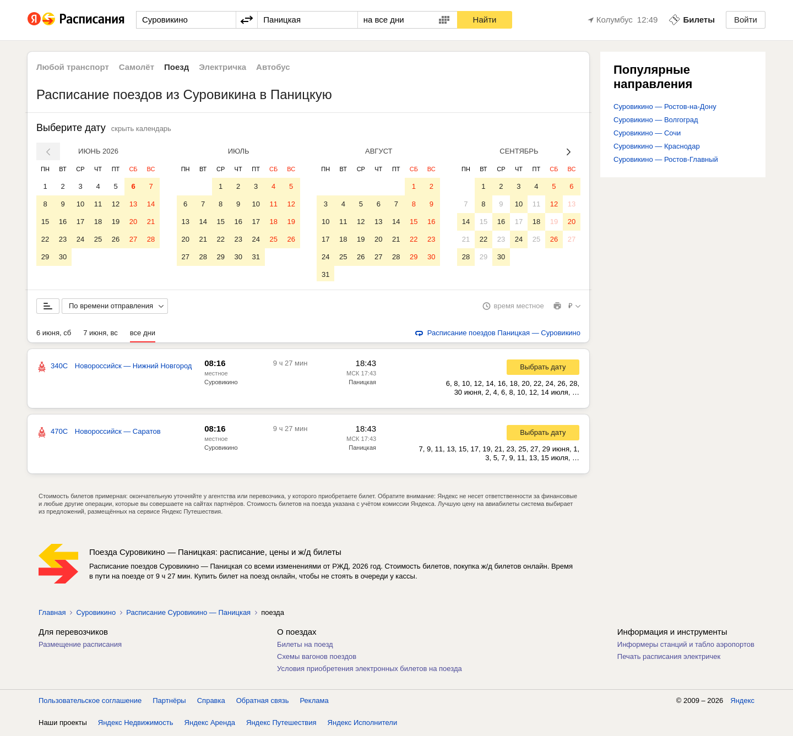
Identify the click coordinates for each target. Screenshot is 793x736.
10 (80, 204)
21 (151, 221)
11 (98, 204)
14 (151, 204)
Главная (52, 614)
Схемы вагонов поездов (316, 659)
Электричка (222, 67)
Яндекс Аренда (209, 725)
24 (80, 239)
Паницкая (362, 384)
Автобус (273, 67)
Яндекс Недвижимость (135, 725)
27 (133, 239)
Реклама (314, 703)
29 (45, 257)
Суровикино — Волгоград (655, 120)
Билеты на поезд (305, 646)
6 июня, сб (53, 335)
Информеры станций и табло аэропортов (685, 646)
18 (98, 221)
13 (133, 204)
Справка (211, 703)
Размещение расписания (80, 646)
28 (151, 239)
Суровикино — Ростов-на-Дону (664, 106)
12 (116, 204)
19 (116, 221)
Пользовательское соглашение (90, 703)
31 (255, 257)
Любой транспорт (72, 67)
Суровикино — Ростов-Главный (665, 159)
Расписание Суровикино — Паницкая (188, 614)
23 (63, 239)
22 (45, 239)
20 (133, 221)
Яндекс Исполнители (363, 725)
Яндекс (742, 703)
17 (80, 221)
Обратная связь (262, 703)
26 (116, 239)
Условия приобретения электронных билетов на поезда (369, 671)
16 (63, 221)
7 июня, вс (100, 335)
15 (45, 221)
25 (98, 239)
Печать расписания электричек (668, 659)
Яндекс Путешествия (281, 725)
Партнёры (169, 703)
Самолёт (136, 67)
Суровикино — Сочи (647, 133)
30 (63, 257)
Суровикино (221, 384)
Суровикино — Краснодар (656, 146)
